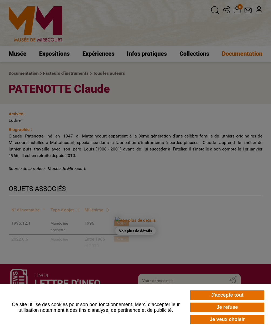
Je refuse (227, 307)
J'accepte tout (227, 295)
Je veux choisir (227, 319)
